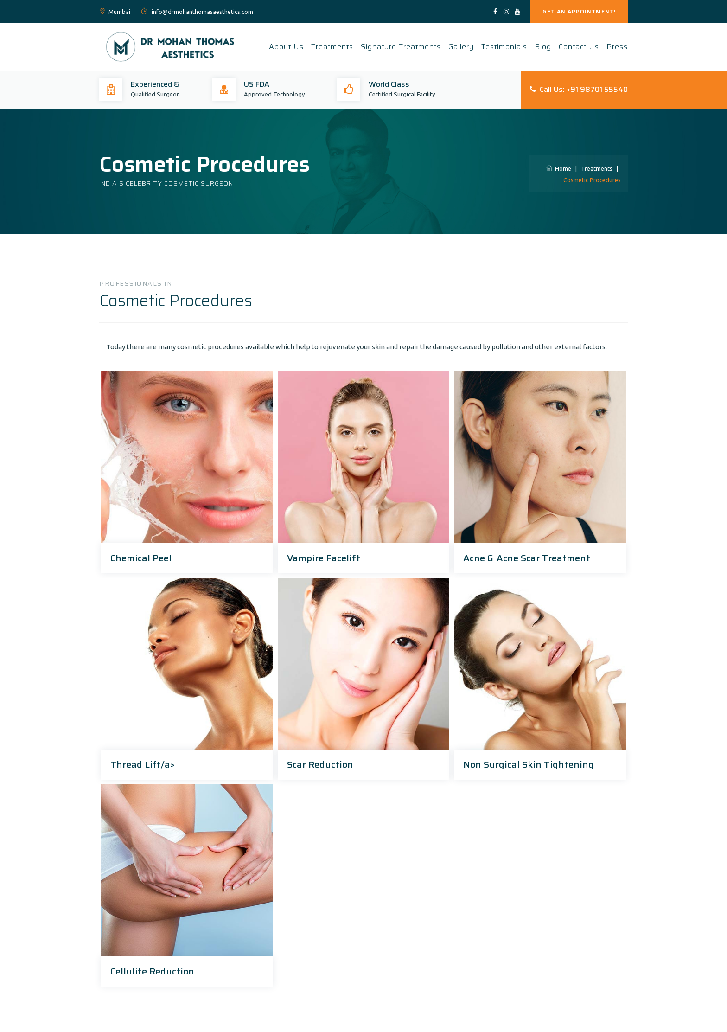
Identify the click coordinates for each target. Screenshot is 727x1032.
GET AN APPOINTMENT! (579, 11)
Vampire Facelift (323, 558)
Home (558, 168)
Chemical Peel (141, 558)
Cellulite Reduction (152, 971)
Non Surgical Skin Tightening (528, 764)
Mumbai (119, 11)
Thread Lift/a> (142, 764)
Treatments (332, 46)
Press (617, 46)
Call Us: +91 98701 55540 (579, 89)
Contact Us (579, 46)
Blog (543, 46)
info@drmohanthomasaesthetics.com (201, 11)
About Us (286, 46)
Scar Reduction (320, 764)
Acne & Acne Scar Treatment (526, 558)
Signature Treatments (401, 46)
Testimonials (504, 46)
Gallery (461, 46)
